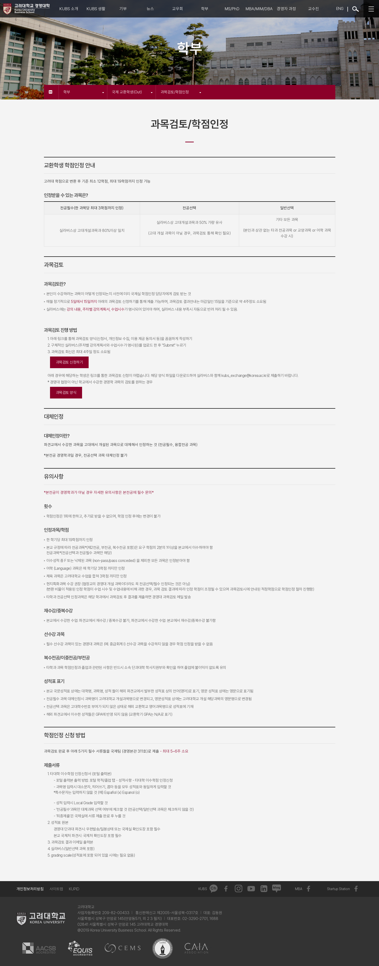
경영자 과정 (286, 8)
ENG (340, 8)
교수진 (313, 8)
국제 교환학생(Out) (132, 92)
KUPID (74, 889)
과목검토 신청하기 (69, 362)
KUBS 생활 (95, 8)
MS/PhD (232, 8)
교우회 (177, 8)
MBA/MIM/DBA (259, 8)
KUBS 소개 (68, 8)
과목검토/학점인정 (180, 92)
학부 (204, 8)
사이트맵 (56, 889)
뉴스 (150, 8)
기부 (123, 8)
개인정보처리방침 (30, 889)
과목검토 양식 (66, 392)
